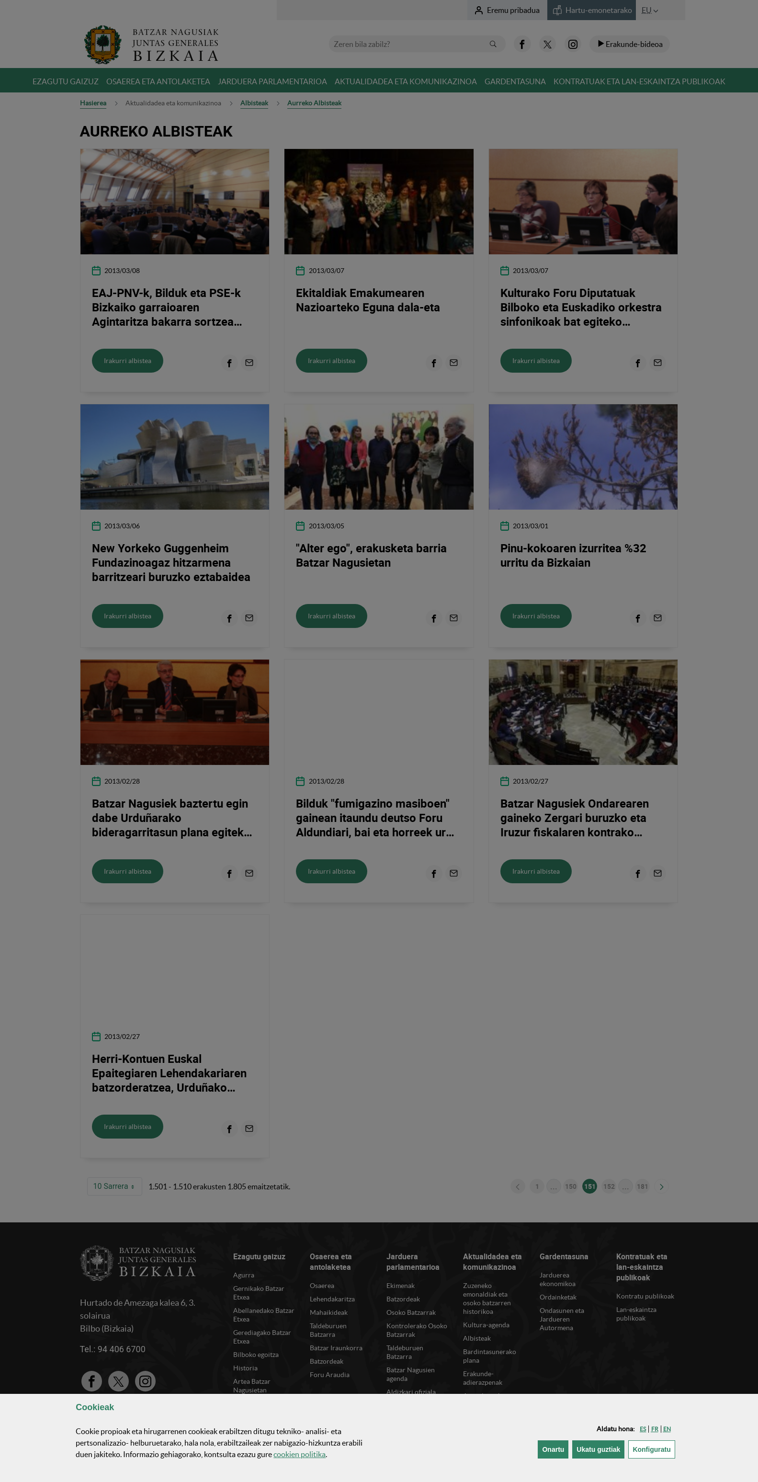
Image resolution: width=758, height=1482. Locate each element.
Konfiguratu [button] (654, 1448)
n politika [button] (299, 1454)
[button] (643, 1429)
